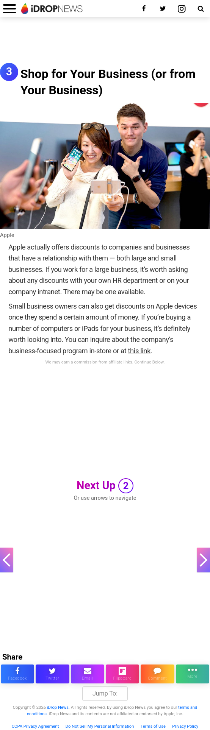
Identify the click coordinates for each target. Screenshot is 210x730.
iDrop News (58, 707)
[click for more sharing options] (192, 673)
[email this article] (87, 673)
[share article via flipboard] (122, 673)
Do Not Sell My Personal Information (100, 726)
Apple (7, 235)
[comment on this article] (157, 673)
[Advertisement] (105, 44)
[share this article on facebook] (17, 673)
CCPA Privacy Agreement (35, 726)
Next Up (105, 485)
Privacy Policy (185, 726)
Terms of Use (153, 726)
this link (139, 351)
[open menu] (9, 8)
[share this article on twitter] (52, 673)
